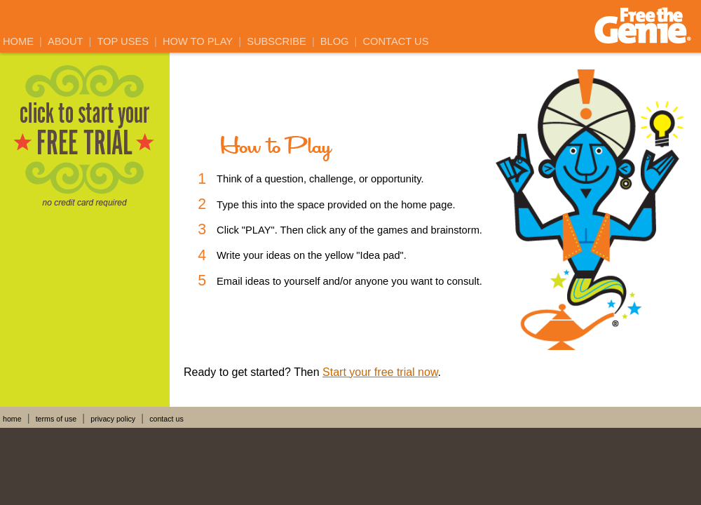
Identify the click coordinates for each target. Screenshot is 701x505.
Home (18, 41)
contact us (166, 419)
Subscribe (276, 41)
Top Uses (123, 41)
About (65, 41)
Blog (334, 41)
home (12, 419)
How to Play (198, 41)
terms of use (56, 419)
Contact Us (396, 41)
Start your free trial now (380, 372)
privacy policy (112, 419)
